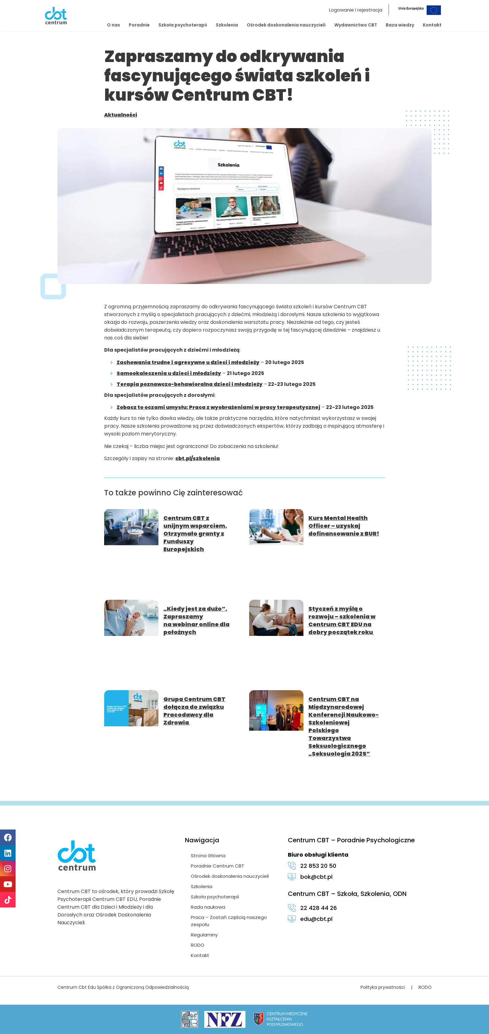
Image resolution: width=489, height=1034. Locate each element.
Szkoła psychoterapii (182, 25)
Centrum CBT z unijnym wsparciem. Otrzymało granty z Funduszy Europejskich (195, 533)
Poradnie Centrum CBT (217, 866)
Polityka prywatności (383, 987)
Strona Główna (208, 855)
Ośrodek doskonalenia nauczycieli (286, 25)
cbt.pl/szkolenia (197, 458)
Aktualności (120, 114)
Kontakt (432, 25)
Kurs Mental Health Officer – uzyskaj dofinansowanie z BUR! (343, 525)
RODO (198, 945)
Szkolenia (227, 25)
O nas (113, 25)
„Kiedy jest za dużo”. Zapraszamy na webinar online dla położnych (196, 620)
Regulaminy (204, 934)
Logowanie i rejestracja (355, 10)
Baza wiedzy (400, 25)
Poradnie (139, 25)
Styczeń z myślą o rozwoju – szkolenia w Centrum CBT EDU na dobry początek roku (341, 620)
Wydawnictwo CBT (355, 25)
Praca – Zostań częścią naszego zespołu (229, 921)
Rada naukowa (208, 907)
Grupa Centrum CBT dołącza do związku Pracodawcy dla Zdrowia (194, 710)
